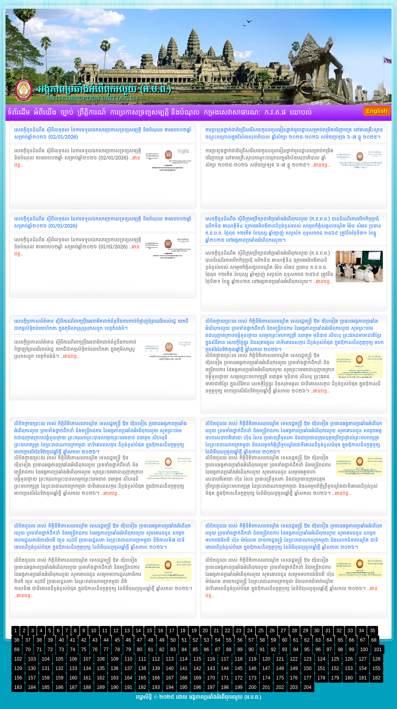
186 (59, 687)
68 (374, 640)
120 (266, 659)
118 (239, 659)
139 (156, 668)
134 (87, 668)
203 (294, 687)
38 (39, 640)
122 (294, 659)
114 (183, 659)
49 (161, 640)
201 (266, 687)
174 (266, 678)
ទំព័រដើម (18, 112)
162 (101, 678)
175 (280, 678)
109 (114, 659)
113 (170, 659)
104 (46, 659)
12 (115, 630)
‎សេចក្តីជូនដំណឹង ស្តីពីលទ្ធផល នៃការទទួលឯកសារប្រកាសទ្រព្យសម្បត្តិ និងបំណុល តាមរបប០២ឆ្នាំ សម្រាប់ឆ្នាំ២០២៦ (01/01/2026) (102, 222)
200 (253, 687)
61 (295, 640)
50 (172, 640)
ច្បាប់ (66, 112)
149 (294, 668)
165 (142, 678)
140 (170, 668)
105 (59, 659)
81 (150, 649)
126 (349, 659)
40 (61, 640)
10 (93, 630)
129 (18, 668)
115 (197, 659)
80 (139, 649)
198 (225, 687)
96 (318, 649)
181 (363, 678)
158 (46, 678)
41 (72, 640)
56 (239, 640)
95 (306, 649)
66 (351, 640)
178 (321, 678)
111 (142, 659)
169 (197, 678)
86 (206, 649)
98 (340, 649)
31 (328, 630)
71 (39, 649)
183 (18, 687)
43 (95, 640)
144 (225, 668)
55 (228, 640)
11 (104, 630)
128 (376, 659)
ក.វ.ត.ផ (275, 112)
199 (239, 687)
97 (329, 649)
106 (73, 659)
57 (251, 640)
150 (308, 668)
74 (72, 649)
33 (350, 630)
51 (183, 640)
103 (32, 659)
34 (361, 630)
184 (32, 687)
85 (195, 649)
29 (305, 630)
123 (308, 659)
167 (170, 678)
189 (101, 687)
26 (272, 630)
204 (308, 687)
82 (161, 649)
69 (16, 649)
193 (156, 687)
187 (73, 687)
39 (50, 640)
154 (363, 668)
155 (376, 668)
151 (321, 668)
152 (335, 668)
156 (18, 678)
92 (273, 649)
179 (335, 678)
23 (238, 630)
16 (160, 630)
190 (114, 687)
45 (117, 640)
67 (362, 640)
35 (372, 630)
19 (193, 630)
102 (18, 659)
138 (142, 668)
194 (170, 687)
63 (318, 640)
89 (239, 649)
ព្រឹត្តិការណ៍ (92, 112)
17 (171, 630)
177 (308, 678)
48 (150, 640)
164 (128, 678)
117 (225, 659)
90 (251, 649)
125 (335, 659)
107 (87, 659)
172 (239, 678)
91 (262, 649)
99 (351, 649)
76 (95, 649)
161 (87, 678)
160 (73, 678)
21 (216, 630)
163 (114, 678)
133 (73, 668)
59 (273, 640)
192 (142, 687)
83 (172, 649)
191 (128, 687)
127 (363, 659)
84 (183, 649)
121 (280, 659)
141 (183, 668)
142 (197, 668)
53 (206, 640)
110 (128, 659)
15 (149, 630)
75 (83, 649)
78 (117, 649)
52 (195, 640)
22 (227, 630)
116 (211, 659)
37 (27, 640)
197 (211, 687)
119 (253, 659)
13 (126, 630)
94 (295, 649)
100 (364, 649)
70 (27, 649)
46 (128, 640)
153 (349, 668)
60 (284, 640)
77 (106, 649)
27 (283, 630)
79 (128, 649)
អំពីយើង (45, 112)
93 (284, 649)
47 (139, 640)
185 (46, 687)
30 (316, 630)
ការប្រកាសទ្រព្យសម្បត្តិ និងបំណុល (154, 112)
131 (46, 668)
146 (253, 668)
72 (50, 649)
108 (101, 659)
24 (249, 630)
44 (106, 640)
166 (156, 678)
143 (211, 668)
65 (340, 640)
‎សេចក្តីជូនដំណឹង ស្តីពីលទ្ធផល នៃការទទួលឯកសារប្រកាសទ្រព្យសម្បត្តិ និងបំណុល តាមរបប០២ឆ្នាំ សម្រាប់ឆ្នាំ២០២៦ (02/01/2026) (102, 133)
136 (114, 668)
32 (339, 630)
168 (183, 678)
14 (138, 630)
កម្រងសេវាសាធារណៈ (232, 112)
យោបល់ (301, 112)
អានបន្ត (320, 165)
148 (280, 668)
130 (32, 668)
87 (217, 649)
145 (239, 668)
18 (182, 630)
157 (32, 678)
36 (16, 640)
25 (261, 630)
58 (262, 640)
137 (128, 668)
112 (156, 659)
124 (321, 659)
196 (197, 687)
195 (183, 687)
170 (211, 678)
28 (294, 630)
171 (225, 678)
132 (59, 668)
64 (329, 640)
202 (280, 687)
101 (378, 649)
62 (306, 640)
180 (349, 678)
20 (205, 630)
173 (253, 678)
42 (83, 640)
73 (61, 649)
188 (87, 687)
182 (376, 678)
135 (101, 668)
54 (217, 640)
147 (266, 668)
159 (59, 678)
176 (294, 678)
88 (228, 649)
